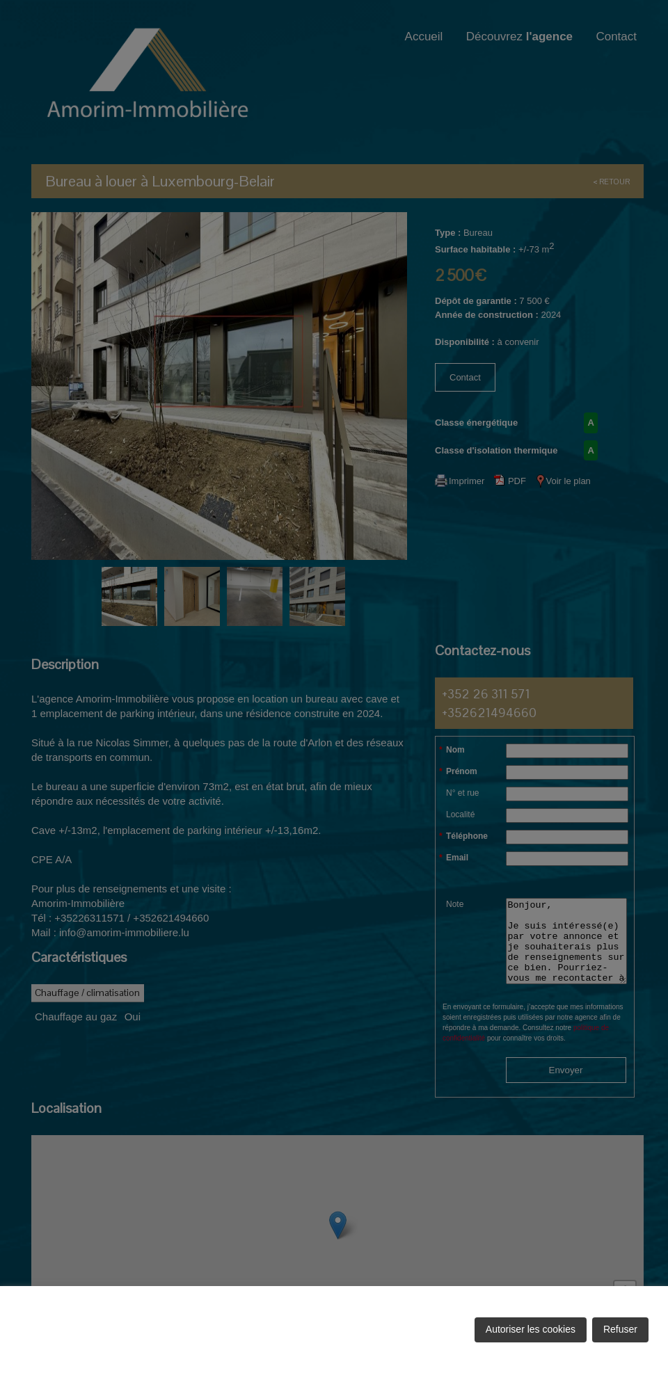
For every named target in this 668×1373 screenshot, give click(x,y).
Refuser (620, 1329)
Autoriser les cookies (530, 1329)
